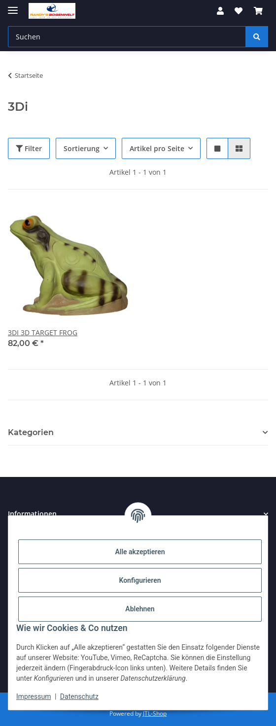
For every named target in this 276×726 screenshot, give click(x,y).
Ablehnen (139, 609)
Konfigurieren (140, 580)
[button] (220, 11)
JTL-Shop (155, 713)
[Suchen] (127, 36)
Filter (29, 148)
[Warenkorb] (258, 11)
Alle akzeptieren (140, 552)
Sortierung (82, 148)
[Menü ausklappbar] (13, 6)
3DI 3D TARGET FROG (42, 332)
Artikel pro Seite (157, 148)
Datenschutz (79, 696)
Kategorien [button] (31, 432)
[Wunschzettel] (238, 11)
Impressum (33, 696)
